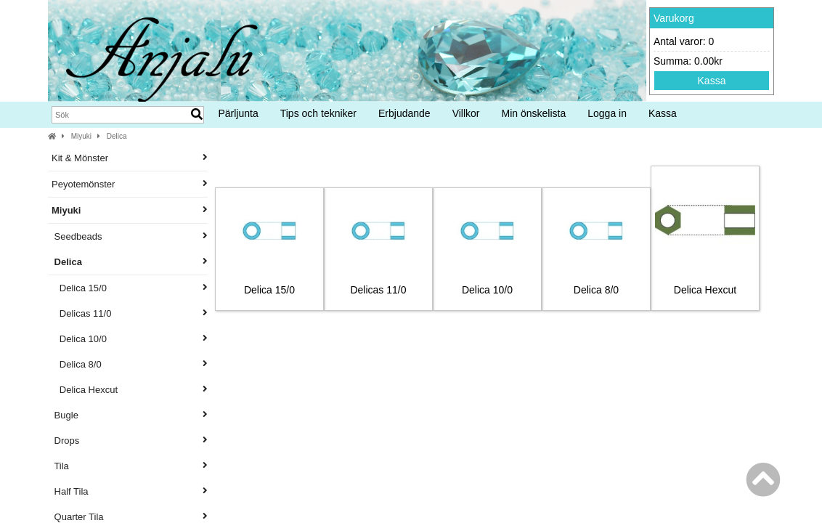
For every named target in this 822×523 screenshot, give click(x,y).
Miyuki (81, 136)
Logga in (607, 113)
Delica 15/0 (130, 288)
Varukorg (674, 18)
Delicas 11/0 (130, 313)
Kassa (712, 80)
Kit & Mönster (130, 158)
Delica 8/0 (130, 364)
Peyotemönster (130, 184)
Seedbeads (130, 236)
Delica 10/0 (130, 338)
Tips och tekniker (318, 113)
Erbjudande (404, 113)
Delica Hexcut (130, 389)
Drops (130, 440)
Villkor (466, 113)
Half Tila (130, 491)
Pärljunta (238, 113)
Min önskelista (534, 113)
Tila (130, 466)
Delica (117, 136)
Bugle (130, 415)
